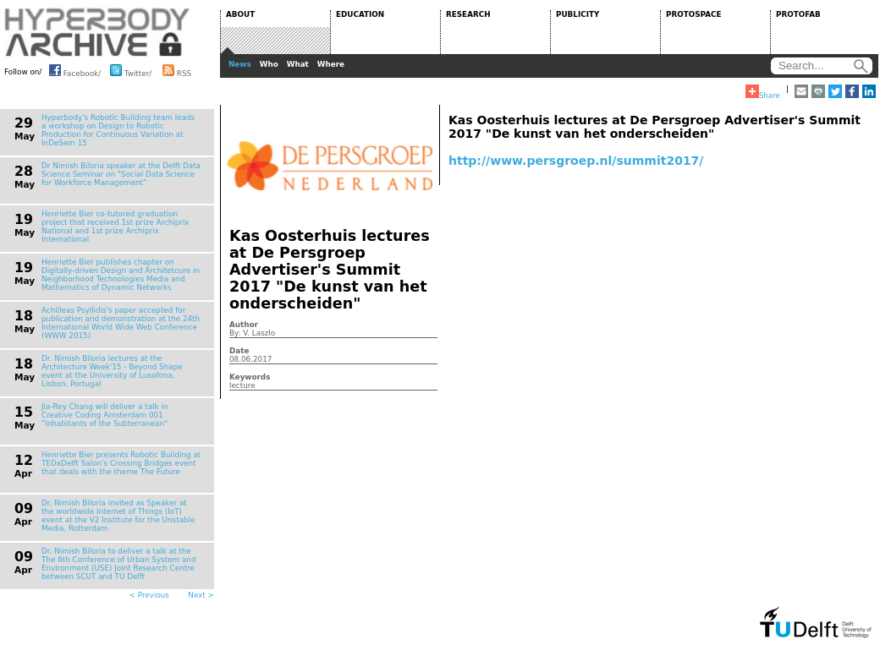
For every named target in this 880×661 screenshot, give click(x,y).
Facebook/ (75, 70)
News (239, 64)
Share (762, 92)
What (298, 64)
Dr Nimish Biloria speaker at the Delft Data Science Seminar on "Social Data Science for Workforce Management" (121, 174)
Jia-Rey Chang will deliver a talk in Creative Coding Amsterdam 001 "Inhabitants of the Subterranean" (104, 415)
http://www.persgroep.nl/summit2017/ (575, 160)
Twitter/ (130, 70)
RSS (176, 70)
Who (269, 64)
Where (330, 64)
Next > (201, 595)
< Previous (149, 595)
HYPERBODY (97, 32)
